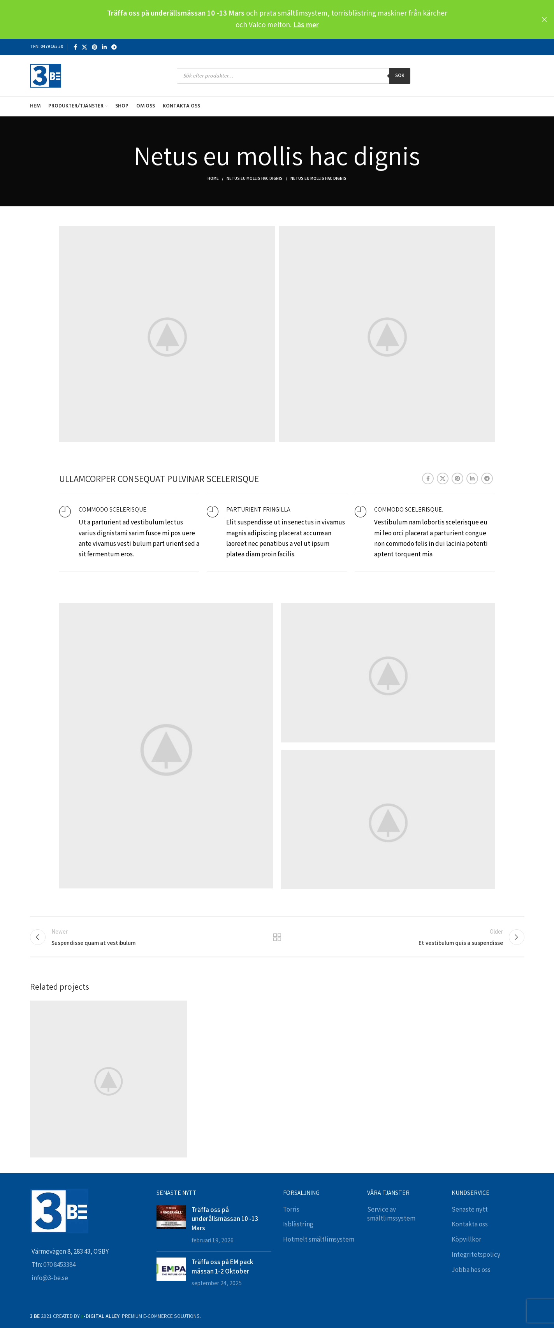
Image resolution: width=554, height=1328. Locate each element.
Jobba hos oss (471, 1270)
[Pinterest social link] (95, 47)
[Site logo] (45, 75)
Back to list (277, 937)
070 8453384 (59, 1265)
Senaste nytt (470, 1209)
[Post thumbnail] (171, 1225)
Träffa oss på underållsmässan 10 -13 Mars (225, 1219)
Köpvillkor (466, 1239)
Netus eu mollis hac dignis (255, 178)
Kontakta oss (470, 1224)
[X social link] (84, 47)
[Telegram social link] (114, 47)
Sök (400, 75)
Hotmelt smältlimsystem (318, 1239)
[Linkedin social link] (104, 47)
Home (213, 178)
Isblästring (298, 1224)
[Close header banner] (544, 19)
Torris (291, 1209)
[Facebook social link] (75, 47)
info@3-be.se (50, 1278)
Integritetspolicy (476, 1255)
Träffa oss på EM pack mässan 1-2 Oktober (222, 1266)
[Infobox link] (129, 533)
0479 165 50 (51, 46)
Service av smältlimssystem (391, 1214)
